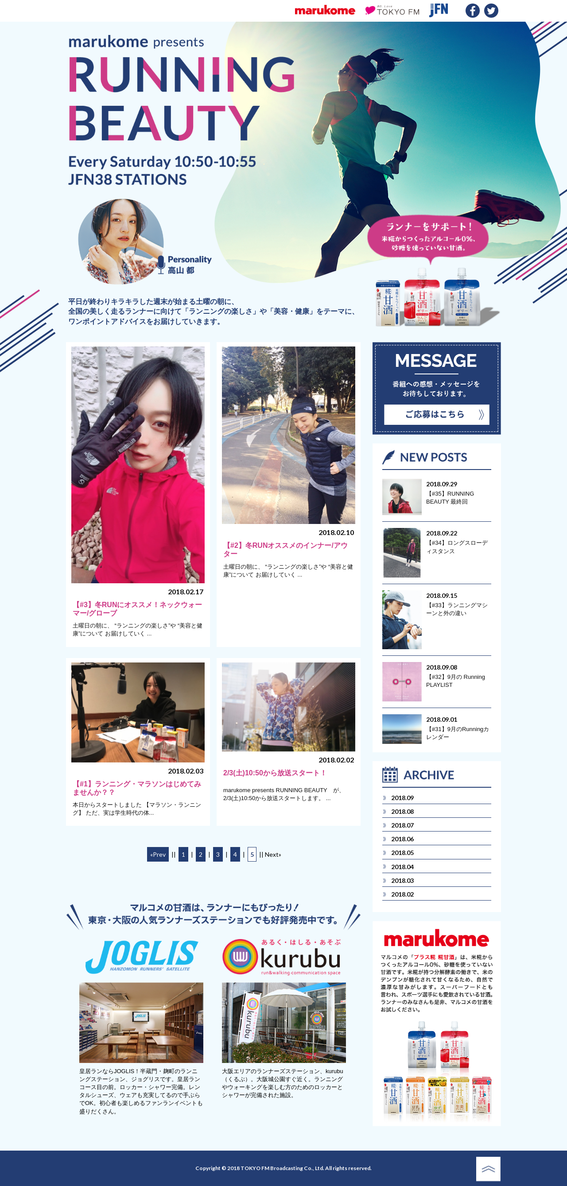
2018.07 (402, 825)
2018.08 (402, 811)
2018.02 (402, 894)
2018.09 (402, 797)
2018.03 (402, 880)
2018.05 (402, 852)
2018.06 (402, 839)
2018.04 (402, 866)
